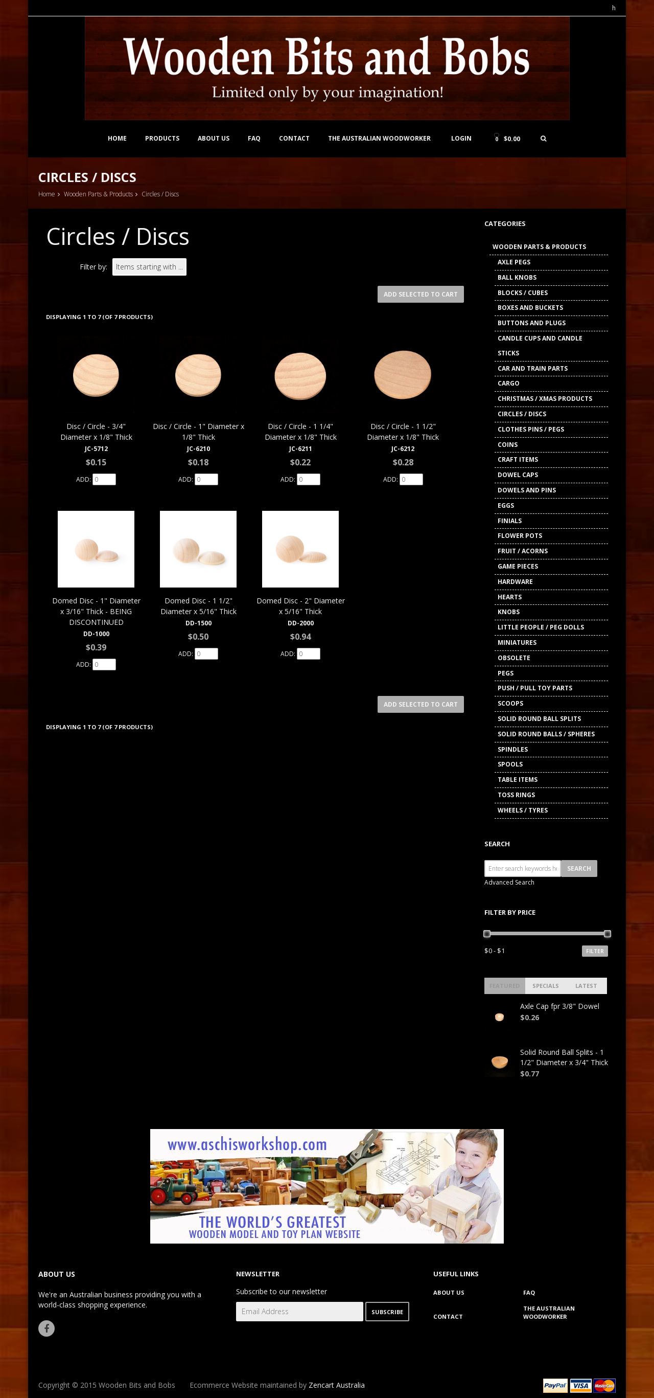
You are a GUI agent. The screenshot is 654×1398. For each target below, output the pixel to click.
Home (117, 138)
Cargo (509, 383)
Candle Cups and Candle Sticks (540, 345)
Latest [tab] (586, 985)
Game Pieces (518, 566)
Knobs (509, 611)
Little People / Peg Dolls (541, 627)
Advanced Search (509, 882)
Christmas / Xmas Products (545, 398)
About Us (213, 138)
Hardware (515, 581)
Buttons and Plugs (532, 323)
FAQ (254, 138)
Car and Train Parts (533, 368)
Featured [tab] (504, 985)
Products (162, 138)
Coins (508, 444)
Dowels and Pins (527, 490)
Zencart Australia (337, 1385)
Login (461, 138)
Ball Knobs (517, 277)
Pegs (505, 673)
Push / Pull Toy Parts (535, 688)
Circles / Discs (522, 414)
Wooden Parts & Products (98, 194)
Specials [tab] (545, 985)
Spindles (513, 749)
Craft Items (518, 459)
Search (497, 843)
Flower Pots (520, 535)
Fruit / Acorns (523, 551)
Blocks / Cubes (523, 292)
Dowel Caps (518, 474)
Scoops (510, 703)
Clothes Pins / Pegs (531, 429)
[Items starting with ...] (149, 267)
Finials (510, 520)
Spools (510, 764)
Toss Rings (516, 795)
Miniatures (517, 642)
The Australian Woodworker (379, 138)
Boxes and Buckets (530, 307)
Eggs (506, 505)
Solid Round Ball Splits (539, 718)
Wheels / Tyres (523, 810)
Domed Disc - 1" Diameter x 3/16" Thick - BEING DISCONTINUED (96, 611)
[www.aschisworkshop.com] (327, 1185)
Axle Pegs (514, 262)
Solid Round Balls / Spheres (546, 734)
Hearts (510, 597)
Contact (294, 138)
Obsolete (514, 657)
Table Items (518, 779)
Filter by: (93, 267)
